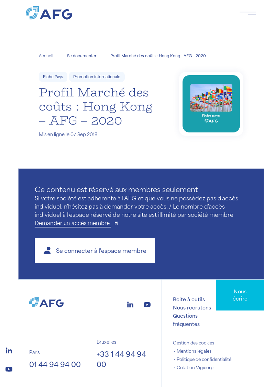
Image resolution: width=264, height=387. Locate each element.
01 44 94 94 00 (55, 364)
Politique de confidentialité (204, 359)
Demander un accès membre (73, 222)
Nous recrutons (192, 307)
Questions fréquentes (186, 320)
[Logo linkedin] (9, 349)
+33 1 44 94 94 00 (121, 359)
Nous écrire (240, 295)
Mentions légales (194, 351)
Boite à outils (189, 299)
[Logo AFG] (127, 13)
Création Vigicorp (195, 367)
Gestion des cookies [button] (193, 342)
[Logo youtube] (9, 368)
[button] (95, 250)
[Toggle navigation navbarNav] (247, 13)
